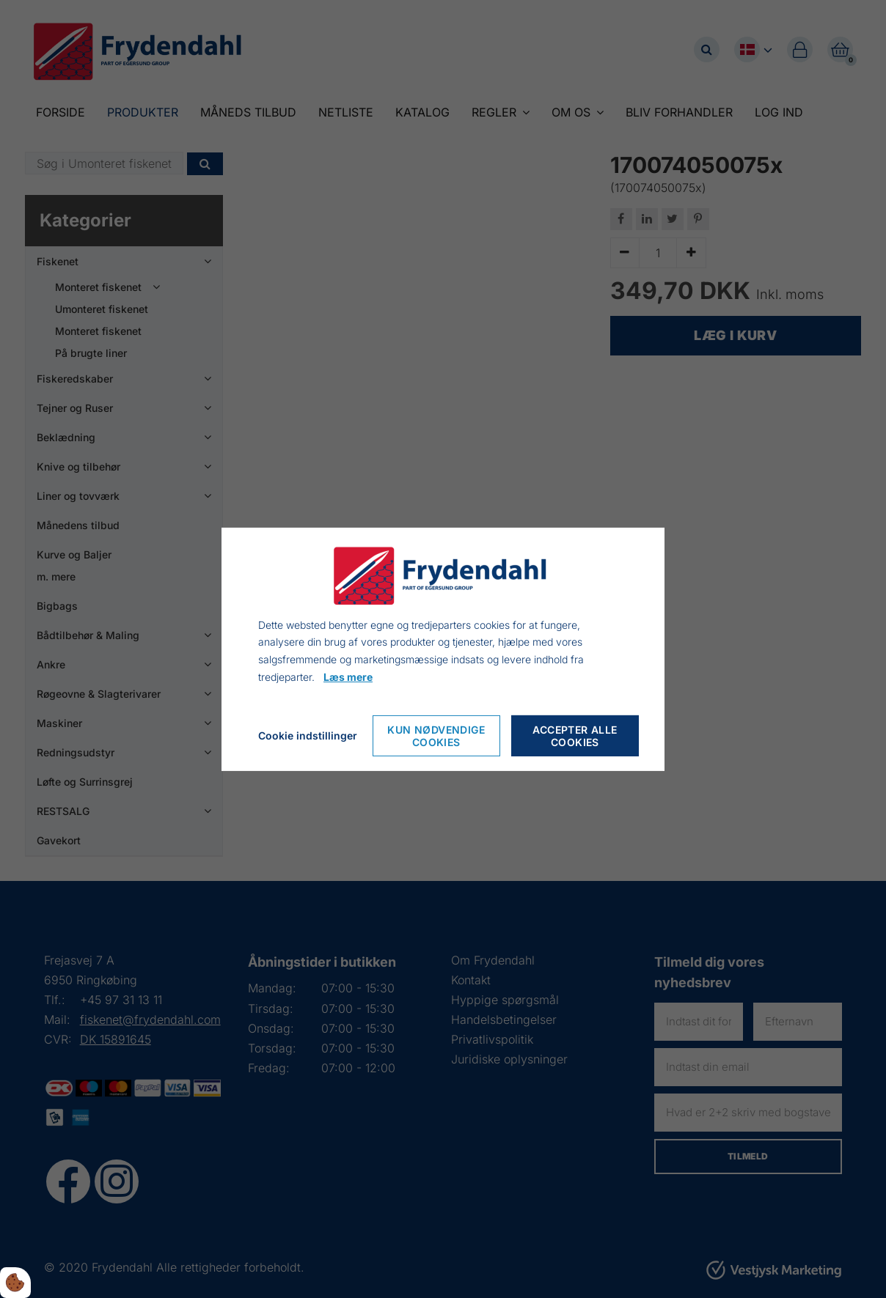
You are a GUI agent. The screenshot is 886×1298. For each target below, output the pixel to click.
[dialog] (443, 648)
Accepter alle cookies (574, 735)
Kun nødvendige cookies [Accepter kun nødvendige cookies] (436, 735)
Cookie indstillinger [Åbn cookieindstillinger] (307, 735)
